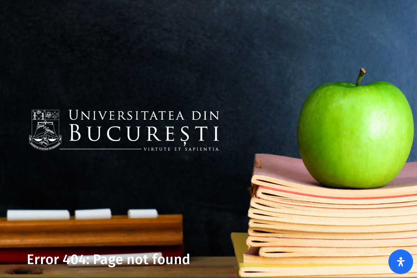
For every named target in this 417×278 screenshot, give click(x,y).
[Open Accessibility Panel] (400, 261)
